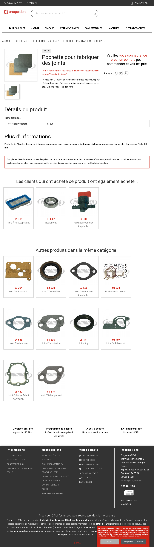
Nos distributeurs (16, 460)
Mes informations (89, 464)
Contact (32, 3)
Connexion (85, 482)
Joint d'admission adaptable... (83, 292)
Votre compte (88, 449)
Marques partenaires (52, 493)
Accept (109, 541)
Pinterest (126, 73)
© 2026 (77, 543)
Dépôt (45, 489)
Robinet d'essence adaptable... (84, 223)
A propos (46, 460)
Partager (115, 73)
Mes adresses (87, 460)
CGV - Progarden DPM (52, 464)
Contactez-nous (15, 464)
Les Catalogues (14, 455)
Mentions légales (51, 455)
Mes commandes (88, 456)
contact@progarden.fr (131, 480)
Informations (130, 449)
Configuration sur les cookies (133, 542)
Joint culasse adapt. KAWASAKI (18, 395)
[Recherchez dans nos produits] (62, 13)
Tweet (121, 73)
